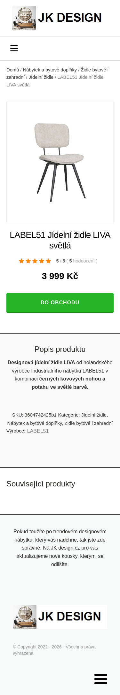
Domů (12, 69)
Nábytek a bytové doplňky (50, 69)
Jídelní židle (41, 77)
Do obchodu (60, 302)
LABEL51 (38, 431)
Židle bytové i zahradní (89, 423)
